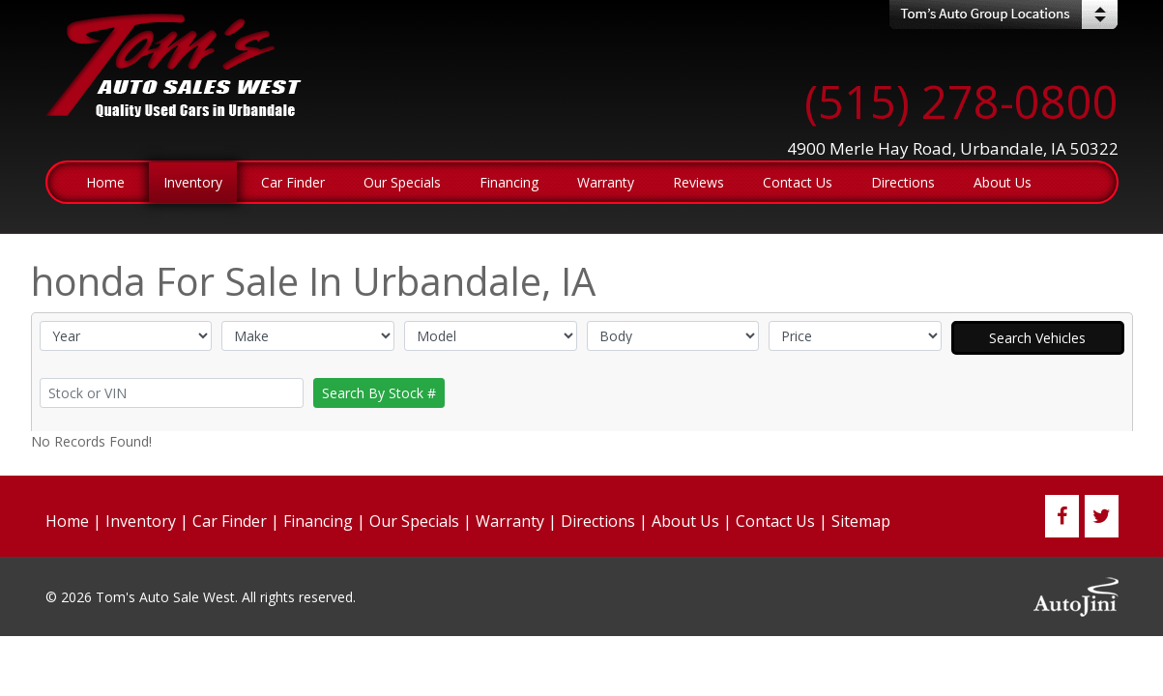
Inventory (140, 521)
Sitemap (860, 521)
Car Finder (229, 521)
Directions (598, 521)
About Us (685, 521)
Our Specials (414, 521)
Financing (318, 521)
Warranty (510, 521)
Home (67, 521)
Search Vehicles (1037, 338)
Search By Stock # (379, 393)
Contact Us (775, 521)
